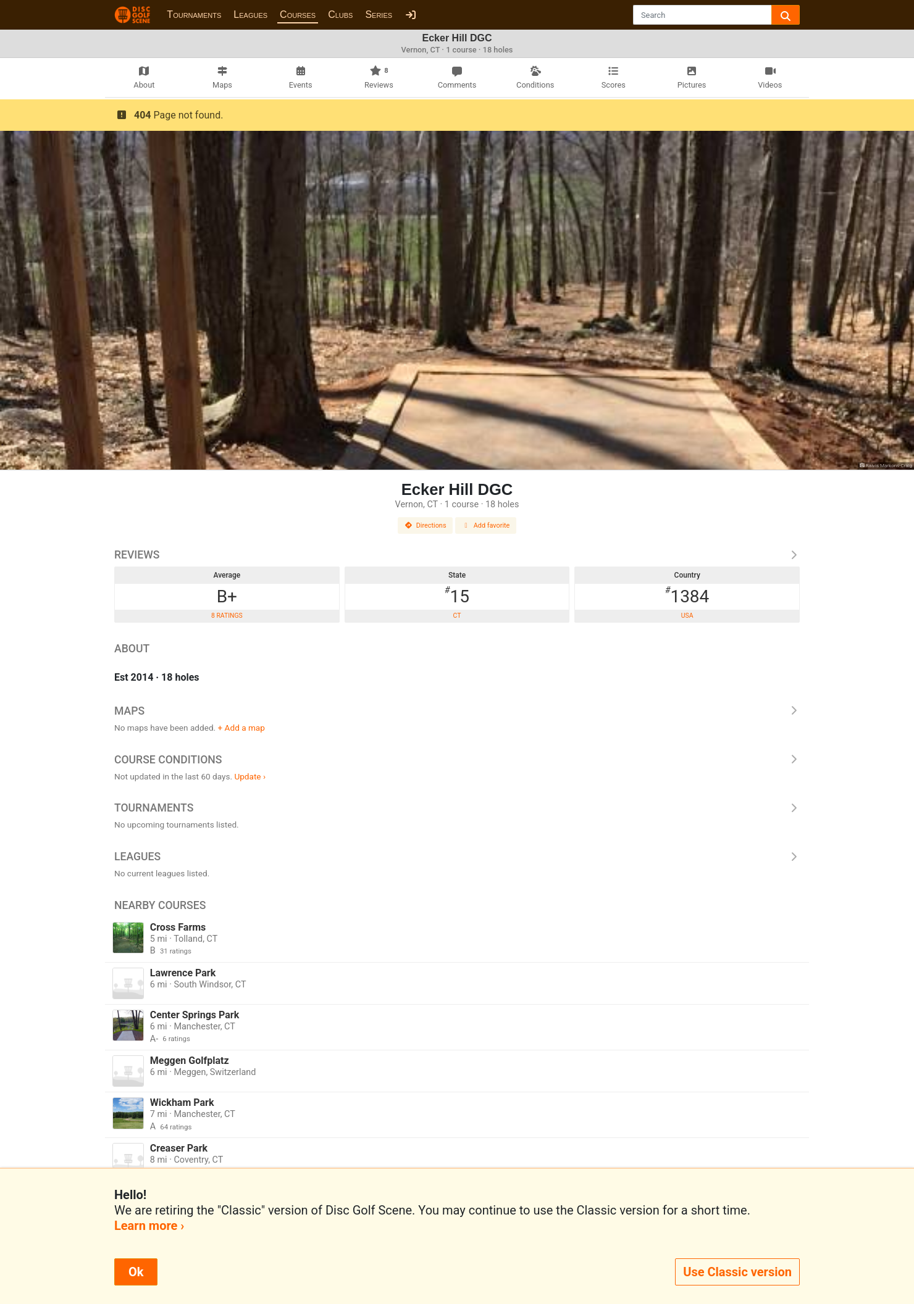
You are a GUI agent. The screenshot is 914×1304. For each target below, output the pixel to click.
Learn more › (149, 1225)
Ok (135, 1272)
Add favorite (486, 525)
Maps (457, 711)
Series (378, 14)
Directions (426, 525)
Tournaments (194, 14)
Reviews (457, 555)
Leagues (250, 14)
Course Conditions (457, 760)
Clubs (340, 14)
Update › (250, 776)
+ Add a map (241, 728)
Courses (298, 14)
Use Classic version (737, 1272)
